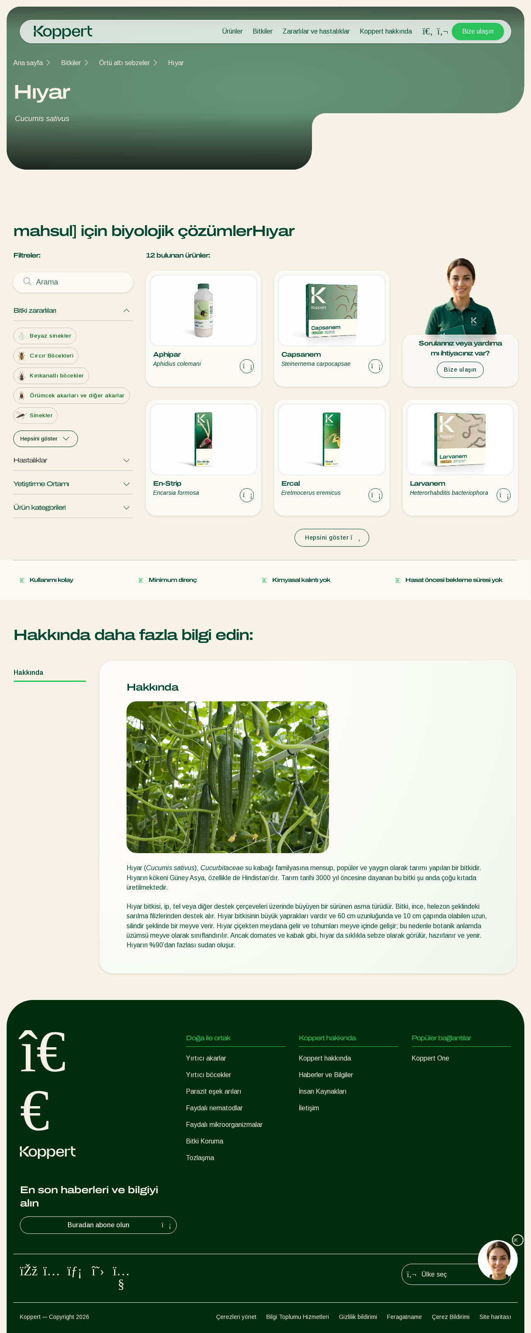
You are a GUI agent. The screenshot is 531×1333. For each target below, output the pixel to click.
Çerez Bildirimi (451, 1317)
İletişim (309, 1108)
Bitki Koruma (204, 1141)
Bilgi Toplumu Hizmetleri (297, 1317)
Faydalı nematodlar (214, 1108)
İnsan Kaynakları (323, 1091)
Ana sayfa (28, 62)
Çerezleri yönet (236, 1317)
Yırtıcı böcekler (208, 1074)
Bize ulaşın (478, 31)
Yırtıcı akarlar (206, 1058)
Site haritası (495, 1317)
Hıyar (176, 62)
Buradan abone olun (120, 1225)
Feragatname (404, 1317)
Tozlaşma (200, 1157)
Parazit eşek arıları (213, 1091)
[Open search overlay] (428, 31)
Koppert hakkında (386, 31)
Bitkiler (263, 31)
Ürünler (232, 31)
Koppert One (430, 1058)
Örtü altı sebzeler (124, 62)
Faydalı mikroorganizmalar (224, 1124)
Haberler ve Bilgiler (326, 1074)
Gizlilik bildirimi (358, 1317)
